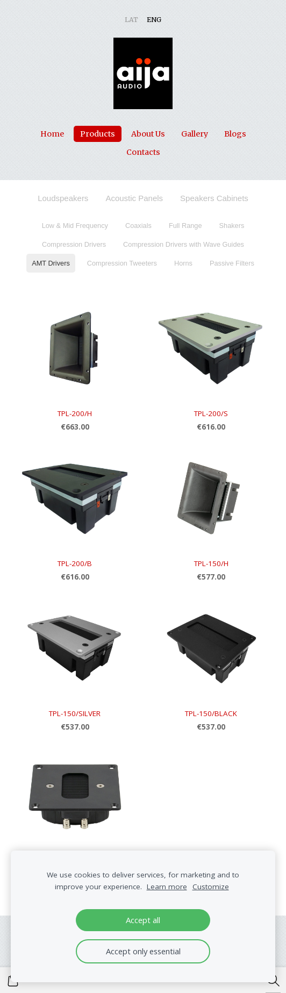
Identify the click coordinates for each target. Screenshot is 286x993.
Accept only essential (143, 951)
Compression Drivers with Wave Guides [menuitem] (183, 244)
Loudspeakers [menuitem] (63, 198)
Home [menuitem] (52, 134)
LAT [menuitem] (131, 20)
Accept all (143, 920)
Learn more (167, 886)
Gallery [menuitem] (194, 134)
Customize (210, 886)
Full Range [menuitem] (185, 226)
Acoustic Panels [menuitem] (134, 198)
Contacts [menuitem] (143, 152)
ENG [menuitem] (154, 20)
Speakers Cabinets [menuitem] (214, 198)
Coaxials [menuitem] (138, 226)
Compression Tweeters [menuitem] (122, 263)
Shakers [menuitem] (232, 226)
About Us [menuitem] (148, 134)
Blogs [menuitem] (235, 134)
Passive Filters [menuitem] (232, 263)
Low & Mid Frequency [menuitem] (75, 226)
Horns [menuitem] (183, 263)
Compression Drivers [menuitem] (74, 244)
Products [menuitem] (97, 134)
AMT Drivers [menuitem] (51, 263)
